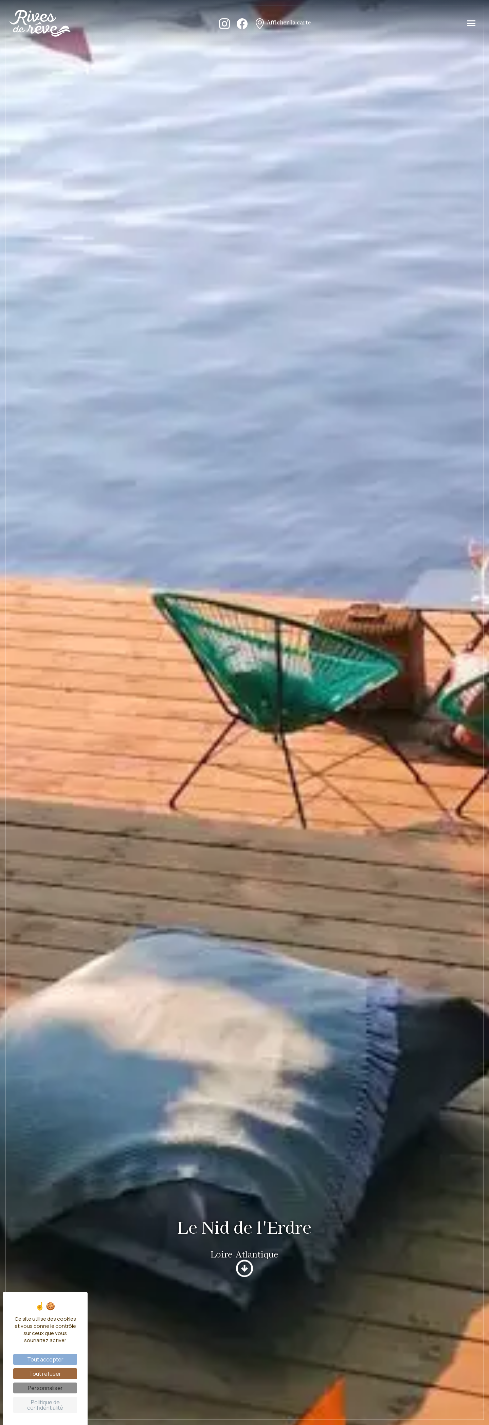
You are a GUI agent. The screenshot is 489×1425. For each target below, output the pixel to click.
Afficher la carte (282, 23)
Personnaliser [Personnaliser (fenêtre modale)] (45, 1388)
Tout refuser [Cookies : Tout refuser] (45, 1373)
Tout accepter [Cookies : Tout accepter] (45, 1359)
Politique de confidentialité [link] (45, 1404)
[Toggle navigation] (471, 23)
